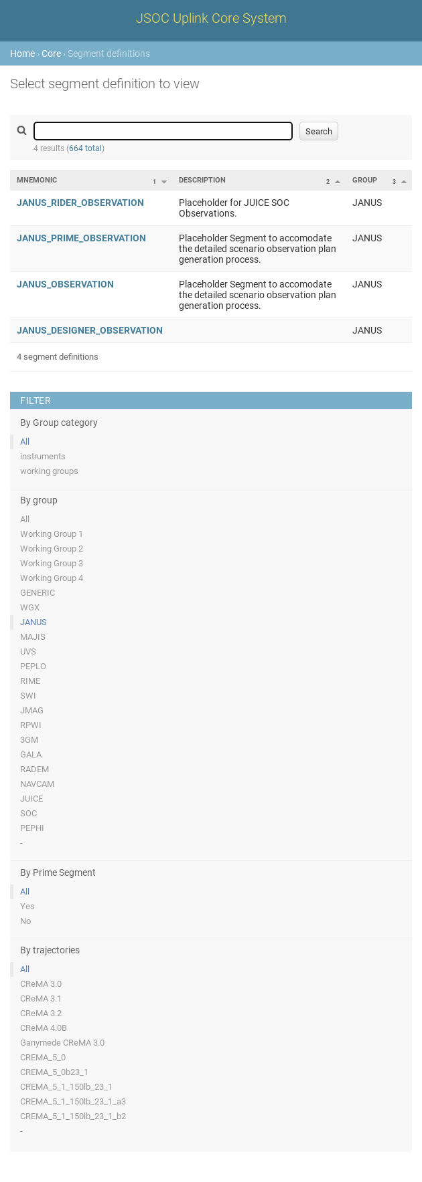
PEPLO (33, 666)
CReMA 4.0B (43, 1028)
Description (202, 180)
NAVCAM (37, 784)
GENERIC (37, 593)
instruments (43, 456)
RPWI (31, 725)
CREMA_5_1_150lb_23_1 (66, 1087)
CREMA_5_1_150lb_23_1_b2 (73, 1116)
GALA (31, 754)
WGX (30, 607)
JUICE (31, 799)
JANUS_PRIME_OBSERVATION (81, 238)
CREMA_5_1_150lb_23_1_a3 (73, 1101)
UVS (28, 651)
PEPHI (32, 828)
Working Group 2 (51, 549)
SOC (28, 813)
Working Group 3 (51, 563)
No (25, 921)
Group (364, 180)
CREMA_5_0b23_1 (54, 1072)
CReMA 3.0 (41, 984)
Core (51, 53)
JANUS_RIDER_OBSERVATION (80, 202)
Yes (27, 906)
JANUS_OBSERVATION (65, 284)
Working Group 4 (51, 578)
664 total (85, 148)
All (24, 442)
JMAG (32, 710)
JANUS (33, 622)
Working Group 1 (51, 534)
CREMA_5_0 (43, 1057)
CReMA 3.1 (41, 998)
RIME (30, 681)
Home (22, 53)
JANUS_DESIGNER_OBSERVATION (90, 330)
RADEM (34, 769)
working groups (49, 471)
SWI (28, 696)
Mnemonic (37, 180)
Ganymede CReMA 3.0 (62, 1043)
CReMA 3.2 (41, 1013)
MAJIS (33, 637)
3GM (29, 740)
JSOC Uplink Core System (211, 18)
